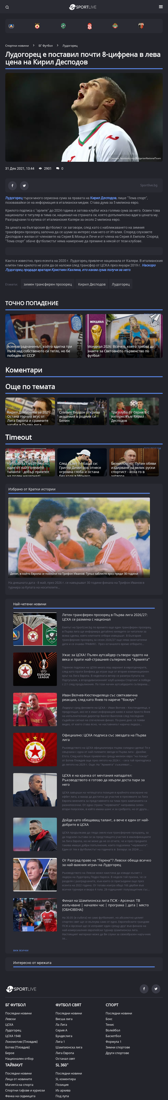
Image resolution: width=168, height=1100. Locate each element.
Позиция (62, 1085)
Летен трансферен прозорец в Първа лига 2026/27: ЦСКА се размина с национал (104, 617)
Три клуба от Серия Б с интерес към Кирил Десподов (130, 416)
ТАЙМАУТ (14, 1064)
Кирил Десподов (103, 198)
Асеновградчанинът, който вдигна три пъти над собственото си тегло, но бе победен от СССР (39, 351)
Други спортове (117, 1053)
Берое (9, 1053)
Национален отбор (19, 1059)
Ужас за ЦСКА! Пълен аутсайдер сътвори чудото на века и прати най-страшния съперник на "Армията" (106, 657)
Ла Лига (61, 1025)
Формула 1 (113, 1042)
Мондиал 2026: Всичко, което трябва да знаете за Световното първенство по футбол (120, 351)
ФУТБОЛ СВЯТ (68, 1004)
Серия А (61, 1030)
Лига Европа (65, 1053)
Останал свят (65, 1059)
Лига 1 (60, 1042)
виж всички (20, 950)
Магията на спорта (19, 1085)
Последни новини (18, 1013)
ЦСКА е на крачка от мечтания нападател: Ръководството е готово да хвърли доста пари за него (103, 780)
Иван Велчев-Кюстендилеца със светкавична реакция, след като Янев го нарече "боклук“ (99, 697)
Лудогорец (14, 198)
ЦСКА (9, 1025)
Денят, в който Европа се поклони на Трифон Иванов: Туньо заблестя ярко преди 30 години (74, 573)
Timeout (18, 437)
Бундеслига (64, 1036)
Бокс (109, 1019)
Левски (10, 1019)
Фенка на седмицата (20, 1096)
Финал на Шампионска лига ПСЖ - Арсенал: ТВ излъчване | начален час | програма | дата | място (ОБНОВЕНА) (105, 905)
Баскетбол (113, 1036)
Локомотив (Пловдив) (21, 1042)
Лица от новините (18, 1079)
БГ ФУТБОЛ (15, 1004)
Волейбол (113, 1030)
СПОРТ (112, 1004)
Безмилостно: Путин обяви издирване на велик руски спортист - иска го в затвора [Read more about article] (133, 469)
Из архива (63, 1090)
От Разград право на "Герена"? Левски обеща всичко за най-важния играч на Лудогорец (106, 862)
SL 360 (62, 1065)
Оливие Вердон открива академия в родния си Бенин (79, 416)
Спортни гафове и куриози (25, 1090)
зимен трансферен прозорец (48, 284)
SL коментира (66, 1079)
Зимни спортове (118, 1047)
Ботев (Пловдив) (17, 1047)
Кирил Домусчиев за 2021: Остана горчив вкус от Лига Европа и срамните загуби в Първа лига (29, 418)
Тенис (110, 1025)
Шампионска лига (69, 1047)
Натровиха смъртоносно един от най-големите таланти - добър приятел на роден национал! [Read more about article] (28, 469)
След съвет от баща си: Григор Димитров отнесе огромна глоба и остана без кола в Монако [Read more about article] (80, 469)
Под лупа (62, 1096)
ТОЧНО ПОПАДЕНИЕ (31, 303)
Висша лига (64, 1019)
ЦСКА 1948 (13, 1036)
